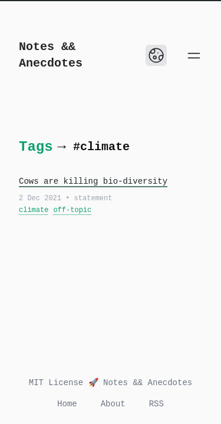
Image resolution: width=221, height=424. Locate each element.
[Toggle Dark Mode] (156, 55)
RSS (156, 404)
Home (67, 404)
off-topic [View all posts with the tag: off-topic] (72, 210)
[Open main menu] (194, 55)
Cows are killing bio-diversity (93, 181)
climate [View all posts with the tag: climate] (33, 210)
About (113, 404)
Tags (36, 147)
